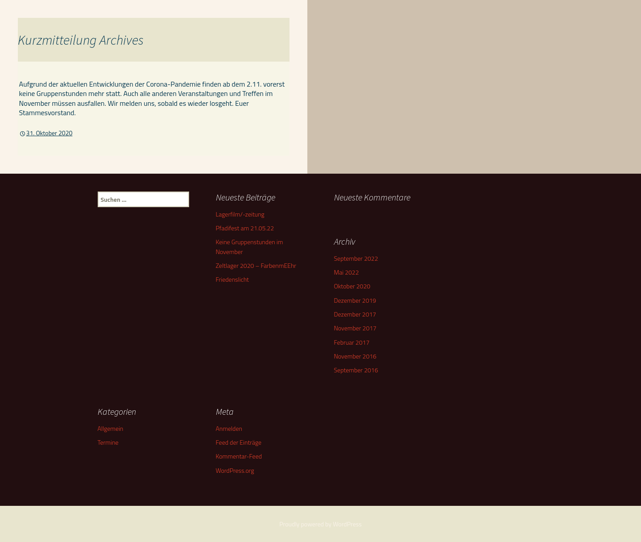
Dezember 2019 (355, 300)
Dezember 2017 (355, 314)
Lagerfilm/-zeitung (240, 214)
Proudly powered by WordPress (320, 524)
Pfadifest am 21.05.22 (245, 228)
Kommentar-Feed (239, 456)
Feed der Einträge (239, 442)
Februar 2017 (352, 342)
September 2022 (356, 258)
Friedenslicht (232, 279)
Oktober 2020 (352, 286)
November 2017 (355, 328)
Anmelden (229, 428)
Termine (108, 442)
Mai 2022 (346, 272)
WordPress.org (235, 470)
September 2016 (356, 370)
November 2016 (355, 356)
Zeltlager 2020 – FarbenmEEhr (256, 265)
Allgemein (111, 428)
